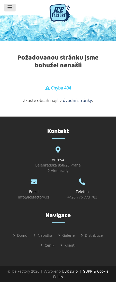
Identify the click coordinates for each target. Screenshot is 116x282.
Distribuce (94, 235)
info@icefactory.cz (34, 197)
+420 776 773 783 (82, 197)
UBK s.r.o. (70, 271)
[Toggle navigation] (10, 7)
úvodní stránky (77, 100)
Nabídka (45, 235)
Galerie (68, 235)
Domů (22, 235)
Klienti (70, 245)
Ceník (49, 245)
